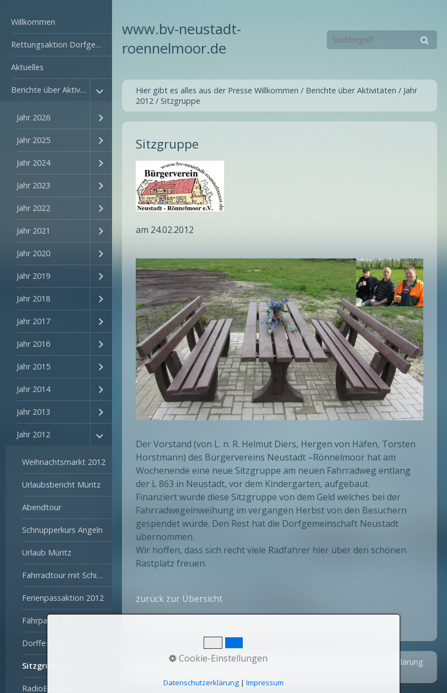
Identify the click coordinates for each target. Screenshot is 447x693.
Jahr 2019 (33, 276)
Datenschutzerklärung (383, 662)
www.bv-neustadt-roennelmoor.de (181, 38)
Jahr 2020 (33, 253)
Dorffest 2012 (47, 643)
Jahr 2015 (33, 366)
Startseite (232, 662)
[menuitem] (56, 22)
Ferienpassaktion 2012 (63, 598)
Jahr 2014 (33, 389)
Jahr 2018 (33, 298)
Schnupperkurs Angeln (62, 530)
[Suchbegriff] (382, 39)
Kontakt (272, 662)
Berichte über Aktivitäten (50, 89)
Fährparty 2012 (49, 620)
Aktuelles (27, 67)
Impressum (315, 662)
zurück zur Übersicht (179, 599)
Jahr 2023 (33, 185)
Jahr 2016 (33, 343)
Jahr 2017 (33, 321)
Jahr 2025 (33, 140)
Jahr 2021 (33, 230)
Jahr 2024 (33, 162)
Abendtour (41, 507)
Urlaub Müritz (46, 552)
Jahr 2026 (33, 117)
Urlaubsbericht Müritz (61, 484)
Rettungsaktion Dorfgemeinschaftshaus (61, 44)
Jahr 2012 (33, 434)
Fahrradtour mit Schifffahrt (67, 575)
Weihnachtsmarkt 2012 (63, 462)
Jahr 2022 (33, 208)
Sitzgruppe (43, 665)
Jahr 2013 (33, 411)
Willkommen (33, 22)
